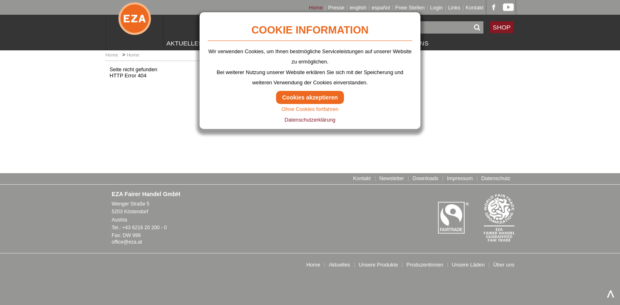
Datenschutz (495, 178)
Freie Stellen (410, 8)
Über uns (503, 265)
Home (316, 8)
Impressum (460, 178)
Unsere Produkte (378, 265)
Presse (336, 8)
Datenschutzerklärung (310, 120)
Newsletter (391, 178)
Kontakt (474, 8)
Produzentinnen (425, 265)
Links (454, 8)
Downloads (425, 178)
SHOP (502, 27)
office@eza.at (127, 242)
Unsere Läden (468, 265)
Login (436, 8)
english (358, 8)
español (381, 8)
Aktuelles (184, 43)
